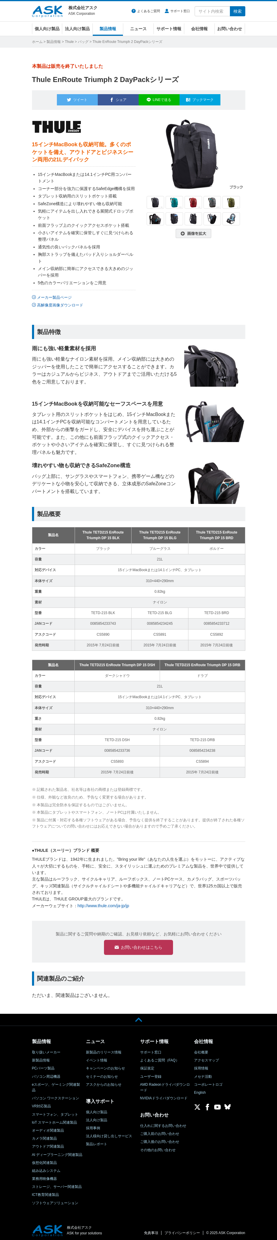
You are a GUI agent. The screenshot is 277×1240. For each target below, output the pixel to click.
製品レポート (96, 1141)
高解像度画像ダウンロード (60, 301)
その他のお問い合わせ (158, 1147)
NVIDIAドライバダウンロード (164, 1095)
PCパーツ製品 (43, 1066)
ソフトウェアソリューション (55, 1200)
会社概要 (201, 1050)
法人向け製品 (77, 28)
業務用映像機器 (44, 1176)
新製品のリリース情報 (103, 1050)
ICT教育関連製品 (45, 1192)
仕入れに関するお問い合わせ (163, 1123)
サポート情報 (168, 28)
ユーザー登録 (150, 1074)
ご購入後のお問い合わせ (159, 1139)
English (200, 1090)
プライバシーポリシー (182, 1230)
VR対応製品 (41, 1104)
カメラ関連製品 (44, 1136)
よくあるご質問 (148, 11)
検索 (237, 11)
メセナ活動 (203, 1074)
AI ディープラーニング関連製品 (57, 1152)
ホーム (37, 42)
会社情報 (199, 28)
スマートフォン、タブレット (55, 1112)
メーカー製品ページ (54, 294)
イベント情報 (96, 1058)
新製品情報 (41, 1058)
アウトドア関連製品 (48, 1144)
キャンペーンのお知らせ (105, 1066)
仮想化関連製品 (44, 1160)
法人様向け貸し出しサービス (109, 1133)
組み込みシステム (46, 1168)
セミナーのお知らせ (102, 1074)
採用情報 (201, 1066)
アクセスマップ (206, 1058)
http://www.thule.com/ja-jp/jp (103, 902)
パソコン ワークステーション (55, 1095)
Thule (69, 42)
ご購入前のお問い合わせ (159, 1131)
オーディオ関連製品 (48, 1128)
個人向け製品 (47, 28)
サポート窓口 (180, 11)
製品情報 (108, 28)
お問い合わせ (229, 28)
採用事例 (93, 1125)
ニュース (138, 28)
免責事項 (151, 1230)
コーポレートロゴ (208, 1082)
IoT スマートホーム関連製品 (54, 1120)
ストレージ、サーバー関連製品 (57, 1184)
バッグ (83, 42)
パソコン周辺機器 (46, 1074)
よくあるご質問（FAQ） (159, 1058)
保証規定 (147, 1066)
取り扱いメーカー (46, 1050)
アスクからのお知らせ (103, 1082)
